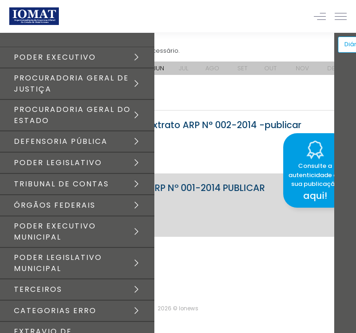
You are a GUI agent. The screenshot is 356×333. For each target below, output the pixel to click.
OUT (270, 68)
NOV (302, 68)
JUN (158, 68)
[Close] (348, 131)
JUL (183, 68)
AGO (212, 68)
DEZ (332, 68)
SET (242, 68)
